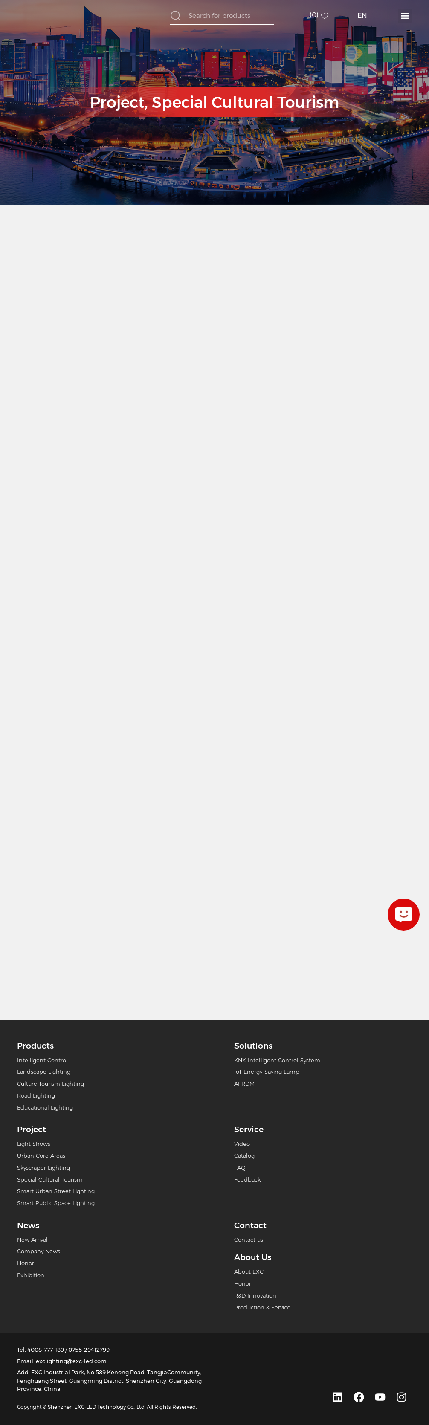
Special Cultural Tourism (245, 102)
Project (117, 102)
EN (362, 16)
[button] (405, 16)
